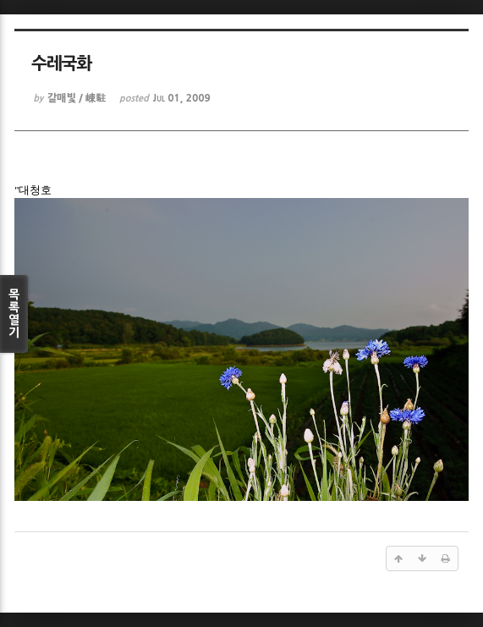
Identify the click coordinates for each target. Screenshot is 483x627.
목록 (13, 314)
